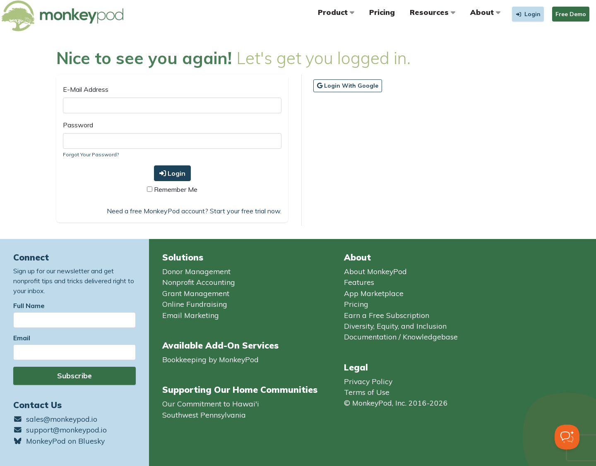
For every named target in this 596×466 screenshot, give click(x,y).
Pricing (382, 12)
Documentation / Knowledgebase (401, 336)
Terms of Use (366, 392)
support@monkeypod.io (60, 429)
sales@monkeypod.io (55, 418)
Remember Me (172, 189)
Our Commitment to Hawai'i (210, 403)
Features (359, 282)
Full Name (29, 305)
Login (172, 173)
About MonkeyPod (375, 271)
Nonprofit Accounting (198, 282)
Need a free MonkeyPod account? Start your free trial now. (194, 211)
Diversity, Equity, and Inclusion (395, 325)
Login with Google (347, 85)
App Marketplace (374, 293)
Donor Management (196, 271)
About (485, 12)
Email (21, 338)
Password (78, 125)
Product (336, 12)
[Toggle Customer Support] (567, 437)
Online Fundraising (194, 303)
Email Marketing (190, 315)
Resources (432, 12)
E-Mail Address (85, 89)
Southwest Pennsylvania (204, 414)
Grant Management (195, 293)
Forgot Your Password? (91, 154)
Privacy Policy (368, 381)
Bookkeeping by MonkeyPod (210, 359)
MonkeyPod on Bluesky (59, 440)
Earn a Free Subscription (386, 315)
